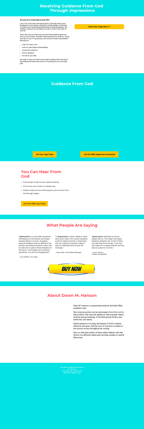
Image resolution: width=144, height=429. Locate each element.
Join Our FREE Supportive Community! (99, 154)
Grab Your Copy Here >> (99, 27)
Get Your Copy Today (44, 154)
